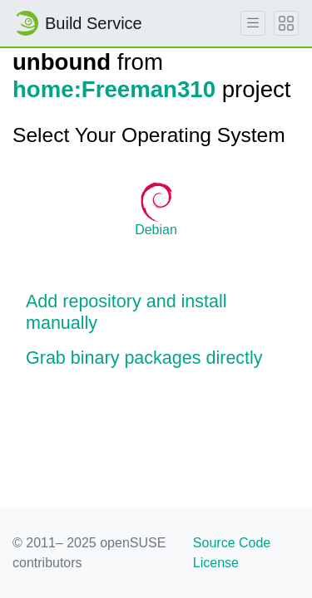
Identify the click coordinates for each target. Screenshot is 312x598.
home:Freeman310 (113, 89)
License (216, 563)
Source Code (231, 543)
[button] (156, 313)
